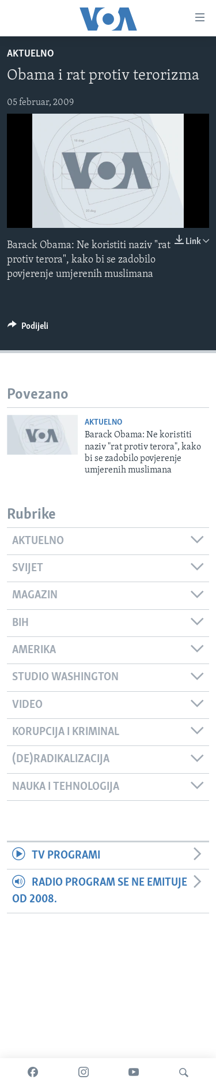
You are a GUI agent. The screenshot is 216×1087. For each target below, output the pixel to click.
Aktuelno (30, 53)
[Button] (27, 329)
